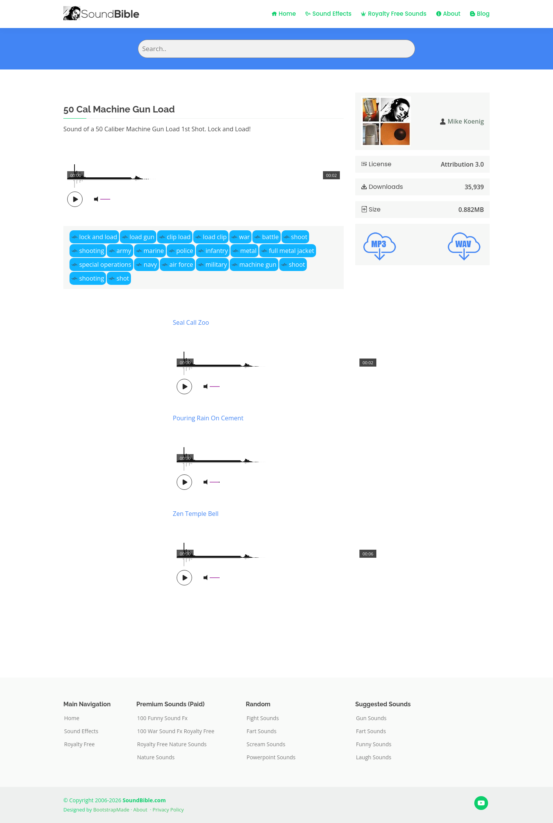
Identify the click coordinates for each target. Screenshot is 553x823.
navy (150, 264)
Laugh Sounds (373, 757)
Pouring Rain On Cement (208, 418)
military (216, 264)
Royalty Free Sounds (393, 14)
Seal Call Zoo (191, 322)
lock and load (98, 237)
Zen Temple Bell (196, 513)
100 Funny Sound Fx (162, 718)
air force (181, 264)
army (123, 250)
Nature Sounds (156, 757)
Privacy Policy (168, 809)
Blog (480, 14)
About (448, 14)
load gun (141, 237)
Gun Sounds (371, 718)
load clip (215, 237)
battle (270, 237)
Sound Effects (328, 14)
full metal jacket (291, 250)
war (244, 237)
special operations (105, 264)
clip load (178, 237)
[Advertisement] (112, 486)
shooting (91, 250)
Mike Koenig (466, 121)
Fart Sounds (261, 731)
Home (284, 14)
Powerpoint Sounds (271, 757)
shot (122, 278)
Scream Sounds (266, 744)
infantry (216, 250)
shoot (299, 237)
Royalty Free (79, 744)
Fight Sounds (263, 718)
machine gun (257, 264)
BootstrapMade (111, 809)
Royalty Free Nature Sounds (172, 744)
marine (154, 250)
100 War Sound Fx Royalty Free (175, 731)
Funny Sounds (373, 744)
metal (248, 250)
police (184, 250)
